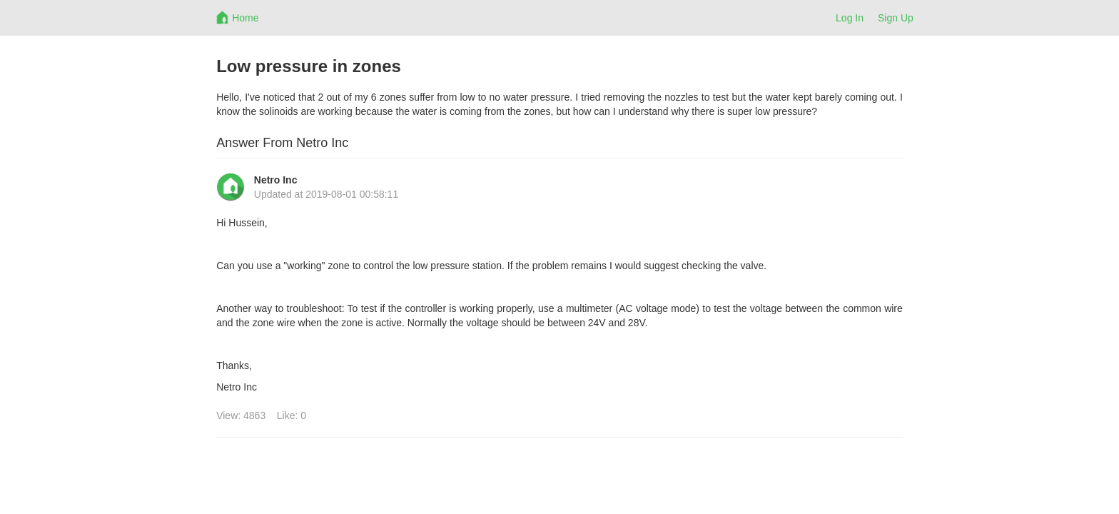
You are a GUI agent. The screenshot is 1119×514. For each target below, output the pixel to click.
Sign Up (895, 18)
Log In (850, 18)
